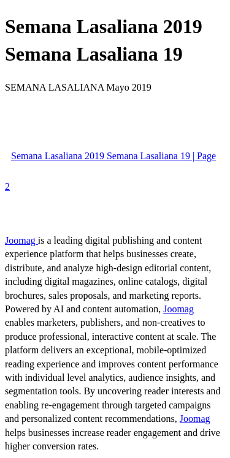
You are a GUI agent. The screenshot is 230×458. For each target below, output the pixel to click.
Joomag (21, 240)
